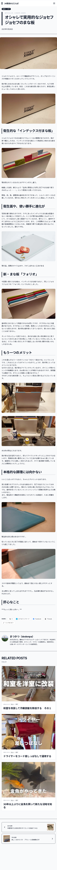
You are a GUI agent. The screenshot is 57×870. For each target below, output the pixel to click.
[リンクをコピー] (8, 623)
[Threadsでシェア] (48, 619)
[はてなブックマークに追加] (23, 619)
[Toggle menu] (54, 3)
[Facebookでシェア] (37, 619)
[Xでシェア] (11, 619)
